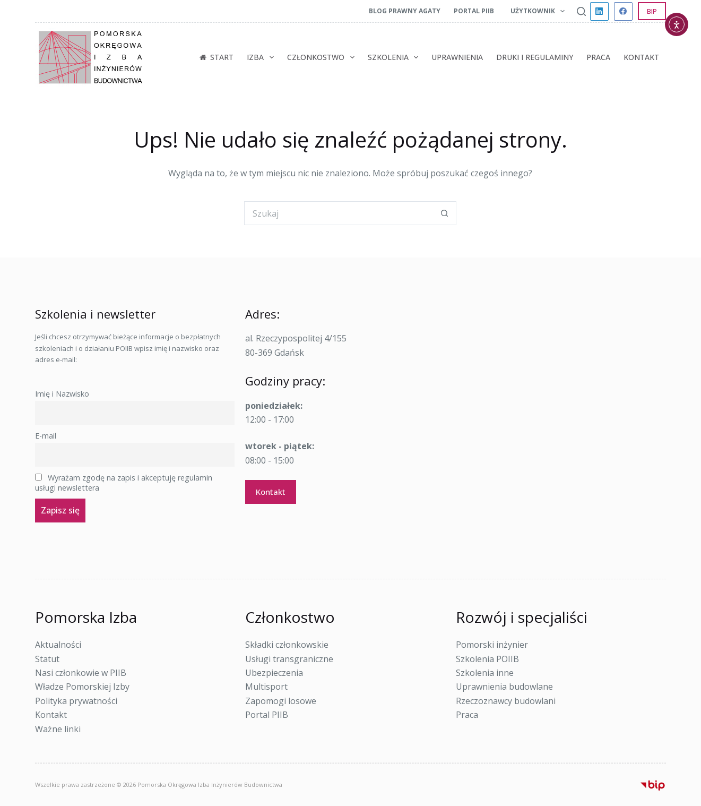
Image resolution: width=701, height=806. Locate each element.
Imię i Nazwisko (62, 394)
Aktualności (58, 644)
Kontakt (641, 57)
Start (216, 57)
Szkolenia (395, 57)
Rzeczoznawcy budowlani (506, 701)
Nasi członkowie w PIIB (80, 673)
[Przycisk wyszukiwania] (444, 213)
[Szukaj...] (338, 213)
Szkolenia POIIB (487, 659)
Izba (262, 57)
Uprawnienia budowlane (504, 686)
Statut (47, 659)
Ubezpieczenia (274, 673)
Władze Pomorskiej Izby (82, 686)
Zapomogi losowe (280, 701)
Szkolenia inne (485, 673)
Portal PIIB (474, 10)
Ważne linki (58, 729)
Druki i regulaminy (534, 57)
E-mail (45, 436)
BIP (652, 11)
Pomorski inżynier (492, 644)
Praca (598, 57)
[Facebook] (623, 11)
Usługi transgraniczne (289, 659)
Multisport (266, 686)
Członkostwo (323, 57)
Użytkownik (539, 11)
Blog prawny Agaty (404, 10)
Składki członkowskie (286, 644)
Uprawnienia (457, 57)
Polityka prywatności (76, 701)
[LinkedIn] (599, 11)
